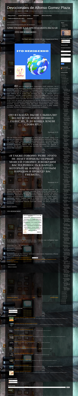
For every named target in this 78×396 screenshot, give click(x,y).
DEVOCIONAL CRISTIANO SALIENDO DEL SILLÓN (23, 329)
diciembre (65, 78)
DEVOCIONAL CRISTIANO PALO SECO (21, 365)
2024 (63, 74)
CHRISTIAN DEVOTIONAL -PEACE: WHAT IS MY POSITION (66, 271)
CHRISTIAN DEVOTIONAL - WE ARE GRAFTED (66, 106)
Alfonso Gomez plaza (66, 68)
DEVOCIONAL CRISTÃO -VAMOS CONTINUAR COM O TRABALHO (67, 171)
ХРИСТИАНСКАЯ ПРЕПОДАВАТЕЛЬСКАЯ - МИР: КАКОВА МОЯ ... (66, 267)
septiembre (65, 83)
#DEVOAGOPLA (30, 259)
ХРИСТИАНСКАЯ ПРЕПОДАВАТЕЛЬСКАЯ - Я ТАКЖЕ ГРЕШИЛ (67, 152)
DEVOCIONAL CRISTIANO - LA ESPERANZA (66, 216)
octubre (64, 81)
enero (64, 298)
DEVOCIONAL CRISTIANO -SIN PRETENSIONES (66, 90)
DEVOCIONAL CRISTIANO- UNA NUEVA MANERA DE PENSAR (25, 323)
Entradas (64, 40)
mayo (64, 291)
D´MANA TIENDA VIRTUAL (24, 15)
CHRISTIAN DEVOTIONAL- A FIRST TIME (66, 167)
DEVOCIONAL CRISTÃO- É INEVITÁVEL (65, 235)
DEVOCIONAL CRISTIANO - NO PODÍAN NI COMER (23, 353)
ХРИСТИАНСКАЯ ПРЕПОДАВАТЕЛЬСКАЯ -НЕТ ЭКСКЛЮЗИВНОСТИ (67, 220)
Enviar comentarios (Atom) (16, 299)
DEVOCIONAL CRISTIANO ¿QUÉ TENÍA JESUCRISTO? (24, 341)
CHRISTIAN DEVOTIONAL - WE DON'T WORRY (66, 258)
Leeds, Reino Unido (14, 261)
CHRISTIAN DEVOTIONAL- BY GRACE (66, 194)
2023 (63, 75)
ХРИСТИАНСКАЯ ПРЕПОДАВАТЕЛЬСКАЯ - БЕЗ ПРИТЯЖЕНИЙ (66, 98)
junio (64, 87)
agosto (64, 84)
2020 (63, 301)
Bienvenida (36, 15)
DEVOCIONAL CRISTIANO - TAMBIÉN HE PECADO (66, 144)
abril (64, 293)
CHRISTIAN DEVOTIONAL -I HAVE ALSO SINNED (66, 140)
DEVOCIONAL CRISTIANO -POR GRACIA (66, 198)
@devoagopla (13, 259)
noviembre (65, 80)
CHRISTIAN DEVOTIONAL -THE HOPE (66, 204)
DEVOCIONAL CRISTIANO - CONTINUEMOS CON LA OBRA (66, 181)
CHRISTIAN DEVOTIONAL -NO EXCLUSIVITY (67, 228)
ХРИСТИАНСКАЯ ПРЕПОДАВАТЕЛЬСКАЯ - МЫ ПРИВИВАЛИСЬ (66, 119)
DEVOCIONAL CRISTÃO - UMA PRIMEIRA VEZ (66, 160)
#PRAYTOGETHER (36, 259)
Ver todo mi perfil (64, 70)
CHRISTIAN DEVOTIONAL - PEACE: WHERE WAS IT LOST (66, 288)
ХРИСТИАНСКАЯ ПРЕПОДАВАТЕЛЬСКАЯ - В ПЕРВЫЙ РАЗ (66, 157)
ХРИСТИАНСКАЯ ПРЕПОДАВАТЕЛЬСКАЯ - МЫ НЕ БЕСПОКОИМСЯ (66, 253)
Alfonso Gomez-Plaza (47, 15)
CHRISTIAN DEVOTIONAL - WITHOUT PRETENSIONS (66, 94)
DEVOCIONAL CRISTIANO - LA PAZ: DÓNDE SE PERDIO (66, 284)
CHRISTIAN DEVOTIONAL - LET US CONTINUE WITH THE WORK (66, 176)
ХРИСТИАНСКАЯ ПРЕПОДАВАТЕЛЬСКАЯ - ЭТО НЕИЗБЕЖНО (66, 239)
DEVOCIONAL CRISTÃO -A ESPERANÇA (66, 212)
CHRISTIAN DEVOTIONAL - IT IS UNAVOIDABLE (66, 242)
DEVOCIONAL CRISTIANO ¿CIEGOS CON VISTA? (23, 335)
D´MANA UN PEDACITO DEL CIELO (16, 18)
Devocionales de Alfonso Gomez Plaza (38, 8)
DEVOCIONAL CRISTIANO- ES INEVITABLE (66, 246)
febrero (64, 296)
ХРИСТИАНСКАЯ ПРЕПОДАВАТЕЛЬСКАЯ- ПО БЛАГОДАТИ (66, 191)
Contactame (30, 18)
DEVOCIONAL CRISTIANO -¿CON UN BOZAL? (22, 371)
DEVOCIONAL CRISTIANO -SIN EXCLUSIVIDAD (66, 231)
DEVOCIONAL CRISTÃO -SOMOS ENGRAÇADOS (66, 115)
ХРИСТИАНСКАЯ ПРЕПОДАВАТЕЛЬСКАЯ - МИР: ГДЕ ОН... (66, 280)
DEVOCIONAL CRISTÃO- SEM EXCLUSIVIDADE (66, 224)
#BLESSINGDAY (23, 259)
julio (64, 86)
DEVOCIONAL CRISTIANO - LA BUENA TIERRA (23, 359)
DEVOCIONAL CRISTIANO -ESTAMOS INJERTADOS (66, 110)
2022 (63, 77)
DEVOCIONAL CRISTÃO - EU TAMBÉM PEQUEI (66, 148)
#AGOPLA (18, 259)
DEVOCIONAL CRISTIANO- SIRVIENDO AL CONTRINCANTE (25, 347)
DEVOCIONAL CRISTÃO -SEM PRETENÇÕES (66, 102)
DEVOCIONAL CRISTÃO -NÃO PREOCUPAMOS (66, 249)
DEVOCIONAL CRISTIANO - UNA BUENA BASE (66, 127)
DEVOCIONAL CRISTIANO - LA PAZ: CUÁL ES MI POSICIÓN (66, 275)
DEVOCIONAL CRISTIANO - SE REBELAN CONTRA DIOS (24, 317)
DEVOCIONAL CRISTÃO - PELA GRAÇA (66, 201)
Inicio (34, 297)
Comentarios (64, 42)
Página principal (11, 15)
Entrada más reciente (12, 297)
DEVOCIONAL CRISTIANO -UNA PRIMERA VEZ (66, 164)
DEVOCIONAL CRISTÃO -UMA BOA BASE (66, 136)
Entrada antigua (54, 297)
